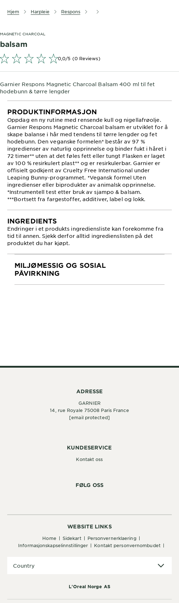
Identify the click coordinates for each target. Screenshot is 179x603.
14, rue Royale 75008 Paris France (89, 410)
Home (49, 538)
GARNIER (89, 403)
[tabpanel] (89, 155)
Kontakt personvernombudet (127, 545)
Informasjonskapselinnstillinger (53, 545)
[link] (89, 58)
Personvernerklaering (112, 538)
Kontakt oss (89, 459)
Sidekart (72, 538)
